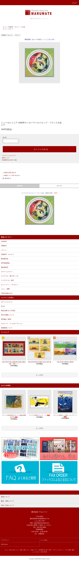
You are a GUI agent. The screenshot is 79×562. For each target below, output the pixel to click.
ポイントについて (7, 302)
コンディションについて (9, 155)
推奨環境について (7, 328)
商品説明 (20, 186)
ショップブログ (35, 552)
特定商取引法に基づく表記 (9, 160)
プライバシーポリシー (58, 549)
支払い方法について (14, 549)
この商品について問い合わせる (10, 175)
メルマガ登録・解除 (69, 549)
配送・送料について (25, 549)
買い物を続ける (5, 178)
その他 (23, 27)
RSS (42, 552)
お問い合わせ (4, 544)
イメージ (59, 186)
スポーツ (10, 29)
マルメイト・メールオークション (12, 323)
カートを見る (44, 540)
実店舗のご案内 (6, 319)
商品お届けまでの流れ (8, 310)
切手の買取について (7, 315)
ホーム (5, 27)
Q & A (3, 306)
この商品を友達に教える (8, 172)
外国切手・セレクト (13, 27)
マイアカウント (5, 540)
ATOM (45, 552)
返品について (5, 157)
